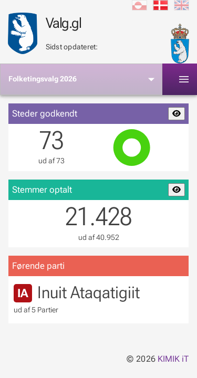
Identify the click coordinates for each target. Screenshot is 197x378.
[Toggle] (184, 79)
